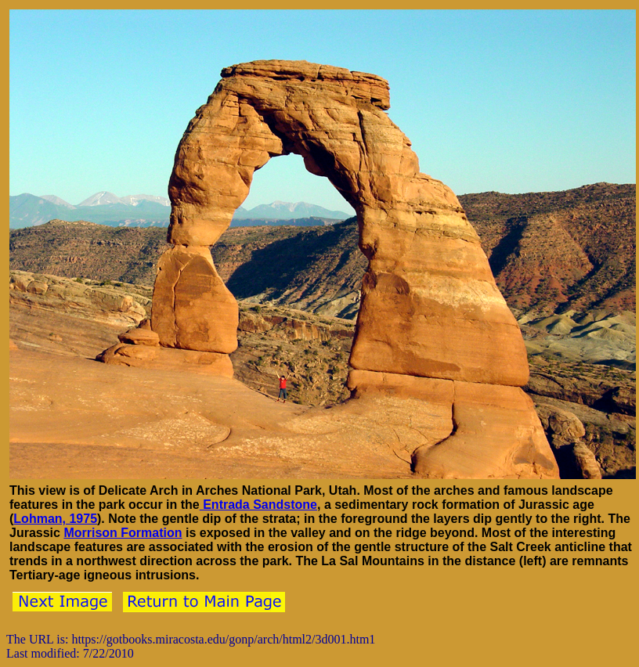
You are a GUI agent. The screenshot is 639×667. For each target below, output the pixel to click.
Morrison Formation (122, 532)
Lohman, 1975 (55, 518)
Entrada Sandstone (258, 504)
